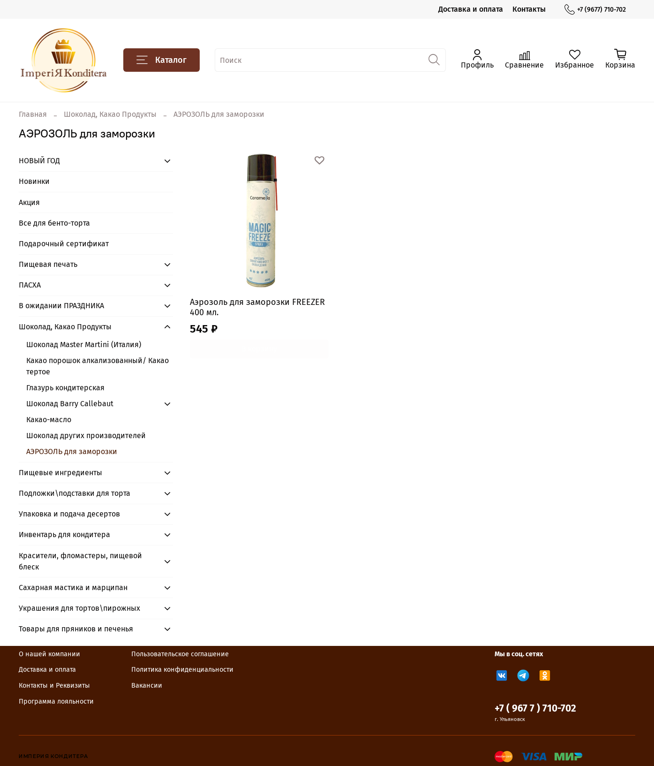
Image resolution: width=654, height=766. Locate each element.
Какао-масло (48, 419)
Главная (33, 114)
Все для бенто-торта (54, 223)
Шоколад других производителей (86, 435)
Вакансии (146, 686)
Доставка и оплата (470, 9)
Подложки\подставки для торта (74, 493)
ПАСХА (30, 285)
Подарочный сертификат (64, 243)
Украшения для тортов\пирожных (79, 608)
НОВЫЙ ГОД (39, 160)
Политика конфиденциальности (182, 670)
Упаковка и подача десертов (69, 513)
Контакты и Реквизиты (54, 686)
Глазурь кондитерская (65, 387)
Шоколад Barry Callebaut (69, 403)
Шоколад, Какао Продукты (110, 114)
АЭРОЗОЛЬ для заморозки (71, 451)
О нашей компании (49, 654)
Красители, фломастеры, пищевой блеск (80, 561)
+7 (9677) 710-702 (595, 10)
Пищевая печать (48, 264)
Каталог (161, 60)
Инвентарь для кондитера (64, 534)
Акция (29, 202)
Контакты (529, 9)
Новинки (34, 181)
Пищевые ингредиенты (60, 472)
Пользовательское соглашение (180, 654)
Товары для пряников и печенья (76, 628)
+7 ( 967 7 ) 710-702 (535, 708)
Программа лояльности (56, 701)
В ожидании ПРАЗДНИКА (61, 305)
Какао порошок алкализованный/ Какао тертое (97, 366)
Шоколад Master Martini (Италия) (83, 344)
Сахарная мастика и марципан (73, 587)
